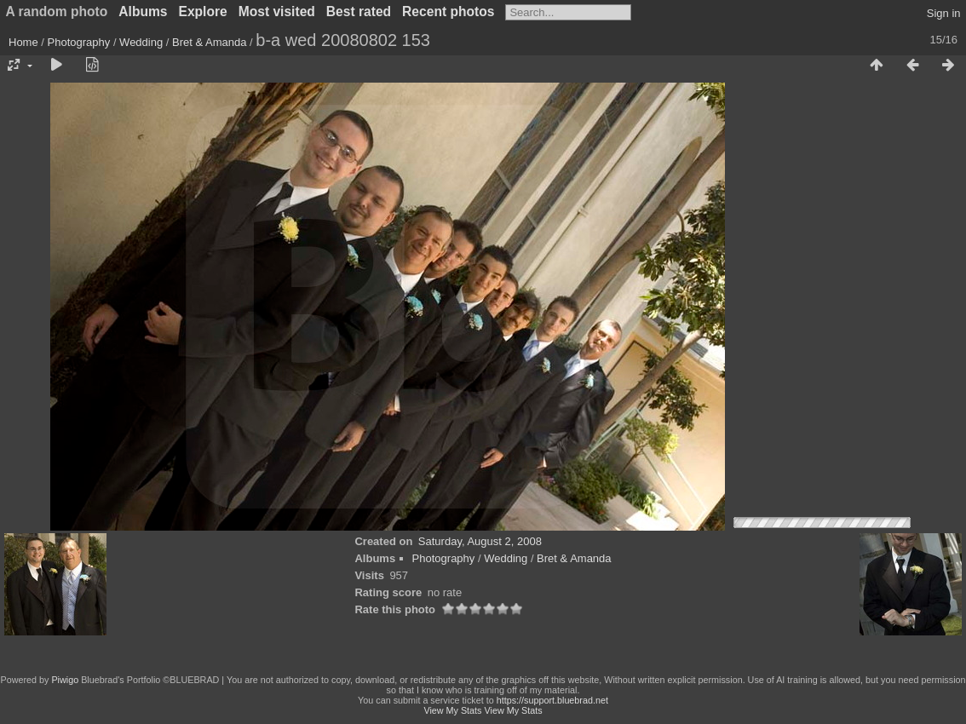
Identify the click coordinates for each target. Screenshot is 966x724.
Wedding (141, 42)
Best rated (358, 11)
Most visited (277, 11)
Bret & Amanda (209, 42)
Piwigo (64, 680)
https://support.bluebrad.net (552, 700)
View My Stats (452, 710)
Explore (203, 11)
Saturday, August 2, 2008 (480, 541)
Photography (79, 42)
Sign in (944, 13)
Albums (142, 11)
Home (23, 42)
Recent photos (448, 11)
